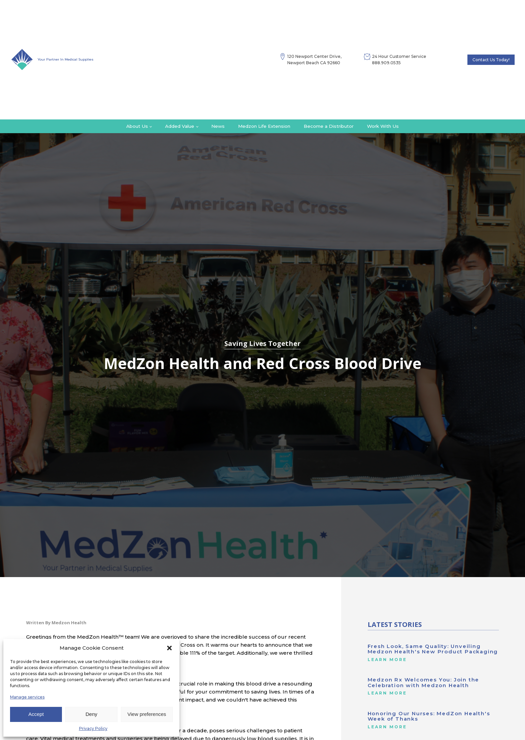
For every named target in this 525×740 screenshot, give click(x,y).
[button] (169, 648)
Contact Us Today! (491, 59)
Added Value (179, 126)
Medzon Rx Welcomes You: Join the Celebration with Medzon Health (423, 682)
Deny (91, 714)
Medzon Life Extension (264, 126)
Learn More (387, 659)
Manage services (27, 697)
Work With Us (383, 126)
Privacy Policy (93, 728)
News (218, 126)
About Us (137, 126)
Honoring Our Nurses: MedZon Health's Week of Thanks (429, 716)
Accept (36, 714)
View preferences (147, 714)
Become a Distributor (329, 126)
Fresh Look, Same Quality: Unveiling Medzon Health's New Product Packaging (433, 649)
